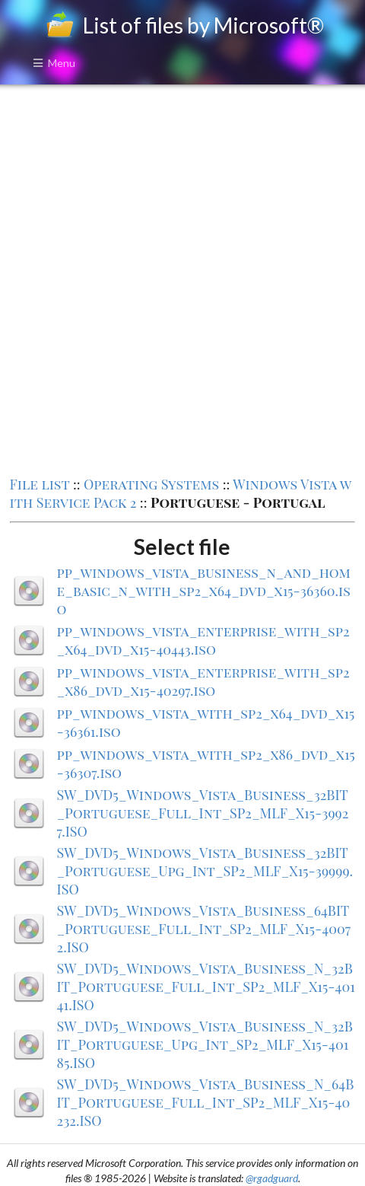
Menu (54, 62)
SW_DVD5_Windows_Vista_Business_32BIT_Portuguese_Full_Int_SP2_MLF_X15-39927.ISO (203, 813)
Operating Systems (151, 484)
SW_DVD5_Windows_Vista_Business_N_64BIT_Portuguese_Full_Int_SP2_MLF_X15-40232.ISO (205, 1102)
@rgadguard (272, 1178)
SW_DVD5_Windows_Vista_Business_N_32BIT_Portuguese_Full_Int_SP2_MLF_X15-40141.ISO (206, 986)
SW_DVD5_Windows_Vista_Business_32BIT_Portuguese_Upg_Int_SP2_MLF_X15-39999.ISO (205, 870)
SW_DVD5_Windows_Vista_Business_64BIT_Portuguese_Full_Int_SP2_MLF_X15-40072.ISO (204, 928)
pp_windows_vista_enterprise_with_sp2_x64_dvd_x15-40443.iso (203, 640)
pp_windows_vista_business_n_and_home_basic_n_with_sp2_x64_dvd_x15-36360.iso (204, 590)
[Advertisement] (182, 278)
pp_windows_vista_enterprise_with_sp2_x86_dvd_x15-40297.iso (203, 681)
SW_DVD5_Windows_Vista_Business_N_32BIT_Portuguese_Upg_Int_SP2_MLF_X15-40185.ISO (205, 1044)
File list (40, 484)
